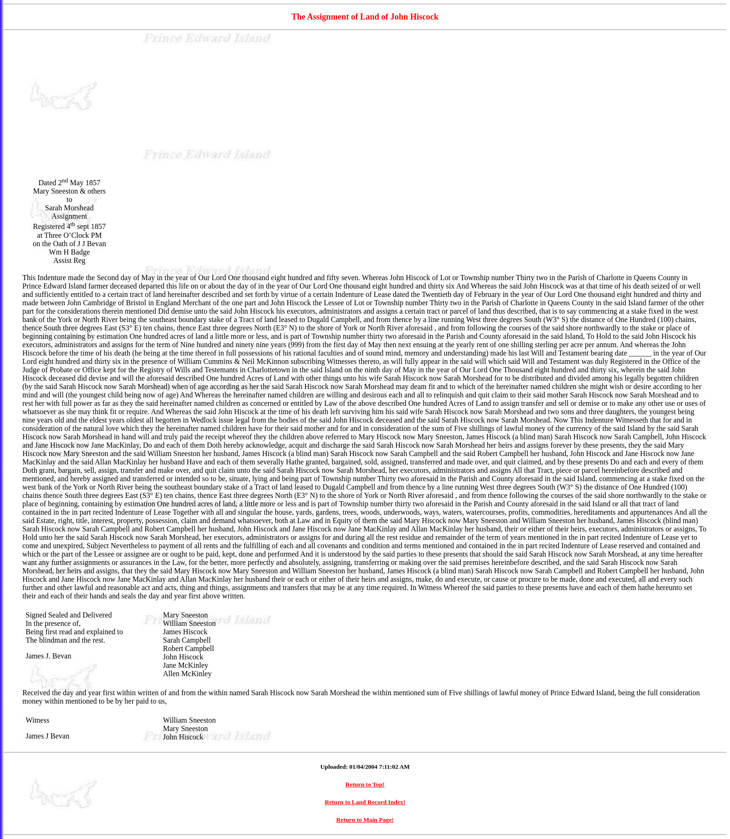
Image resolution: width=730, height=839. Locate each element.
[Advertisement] (365, 103)
